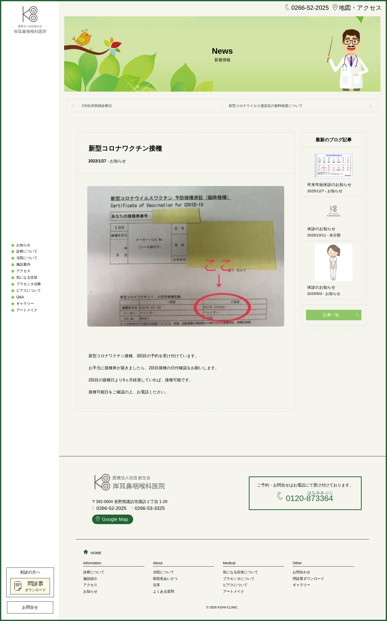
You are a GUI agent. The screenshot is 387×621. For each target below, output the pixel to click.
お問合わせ (301, 572)
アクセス (23, 271)
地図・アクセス (357, 8)
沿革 (156, 585)
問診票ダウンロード (308, 579)
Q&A (20, 297)
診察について (26, 252)
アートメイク (26, 310)
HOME (92, 553)
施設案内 (23, 265)
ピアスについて (28, 290)
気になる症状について (240, 572)
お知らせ (23, 245)
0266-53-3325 (147, 508)
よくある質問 (163, 591)
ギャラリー (25, 303)
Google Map (112, 520)
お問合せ (30, 607)
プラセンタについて (239, 579)
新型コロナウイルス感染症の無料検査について (265, 106)
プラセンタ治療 (28, 284)
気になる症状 (26, 278)
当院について (26, 258)
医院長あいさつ (165, 579)
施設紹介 (90, 579)
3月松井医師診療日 (97, 106)
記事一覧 (331, 315)
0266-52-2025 (307, 8)
